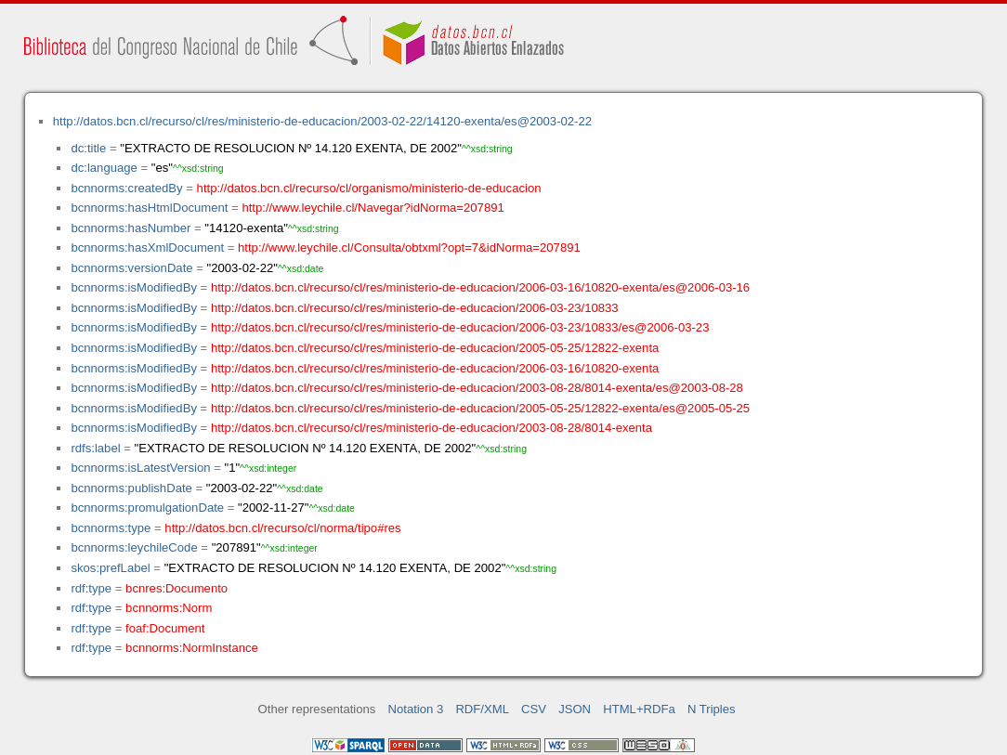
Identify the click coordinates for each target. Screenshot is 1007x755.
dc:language (104, 168)
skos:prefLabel (110, 568)
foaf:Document (164, 628)
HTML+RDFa (639, 709)
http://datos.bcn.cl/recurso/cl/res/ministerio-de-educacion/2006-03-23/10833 (415, 308)
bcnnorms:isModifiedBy (134, 287)
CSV (533, 709)
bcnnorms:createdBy (126, 188)
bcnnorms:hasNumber (130, 228)
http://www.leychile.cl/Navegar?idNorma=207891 (373, 208)
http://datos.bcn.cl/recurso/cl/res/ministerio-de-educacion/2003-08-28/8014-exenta (431, 428)
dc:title (88, 148)
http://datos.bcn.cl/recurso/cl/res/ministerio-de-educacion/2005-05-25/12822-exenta (435, 348)
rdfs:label (95, 448)
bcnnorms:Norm (168, 608)
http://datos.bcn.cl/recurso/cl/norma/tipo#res (282, 528)
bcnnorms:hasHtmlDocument (149, 208)
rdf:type (91, 588)
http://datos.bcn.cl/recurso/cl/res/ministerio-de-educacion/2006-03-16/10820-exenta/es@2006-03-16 (480, 287)
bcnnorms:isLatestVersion (140, 468)
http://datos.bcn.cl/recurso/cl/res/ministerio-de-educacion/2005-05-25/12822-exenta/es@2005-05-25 (480, 408)
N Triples (711, 709)
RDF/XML (482, 709)
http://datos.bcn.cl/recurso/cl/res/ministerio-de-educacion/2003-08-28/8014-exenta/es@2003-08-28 (477, 388)
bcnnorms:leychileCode (134, 547)
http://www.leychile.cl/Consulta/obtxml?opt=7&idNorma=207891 (409, 247)
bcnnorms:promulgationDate (147, 507)
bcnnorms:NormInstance (191, 648)
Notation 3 (416, 709)
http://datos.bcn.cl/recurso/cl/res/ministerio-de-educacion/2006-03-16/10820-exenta (435, 368)
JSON (574, 709)
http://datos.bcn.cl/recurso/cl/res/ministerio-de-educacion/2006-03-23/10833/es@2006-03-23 (460, 327)
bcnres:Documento (176, 588)
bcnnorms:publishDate (131, 488)
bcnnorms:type (110, 528)
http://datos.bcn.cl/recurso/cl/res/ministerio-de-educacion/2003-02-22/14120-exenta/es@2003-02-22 (322, 121)
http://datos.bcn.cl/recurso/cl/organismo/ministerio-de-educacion (369, 188)
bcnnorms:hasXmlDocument (147, 247)
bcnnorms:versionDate (131, 268)
